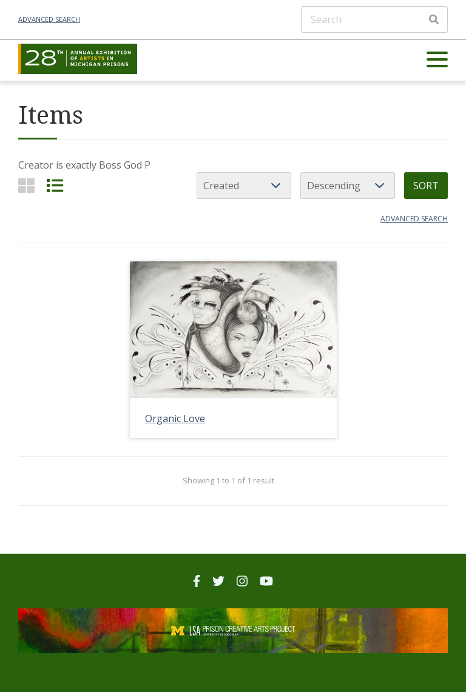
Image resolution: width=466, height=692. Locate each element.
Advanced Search (49, 19)
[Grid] (26, 185)
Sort (426, 185)
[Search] (374, 19)
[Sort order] (347, 185)
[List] (55, 185)
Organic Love (175, 418)
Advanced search (414, 218)
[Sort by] (244, 185)
